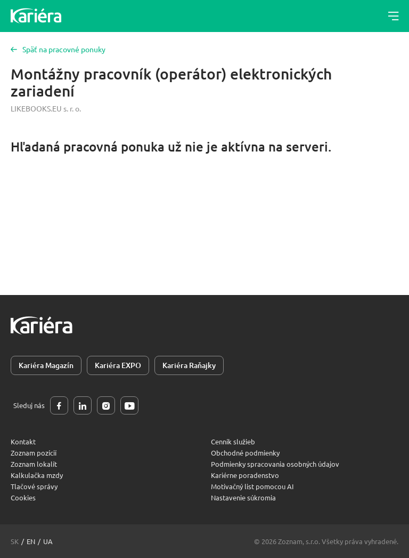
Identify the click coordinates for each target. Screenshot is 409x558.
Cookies (23, 497)
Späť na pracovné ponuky (58, 49)
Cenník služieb (233, 441)
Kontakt (23, 441)
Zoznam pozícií (33, 452)
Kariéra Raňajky (189, 365)
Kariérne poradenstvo (245, 475)
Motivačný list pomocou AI (252, 486)
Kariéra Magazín (46, 365)
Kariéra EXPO (118, 365)
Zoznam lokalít (34, 463)
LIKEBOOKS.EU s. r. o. (46, 108)
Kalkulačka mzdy (37, 475)
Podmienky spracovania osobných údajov (275, 463)
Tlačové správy (34, 486)
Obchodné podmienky (245, 452)
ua (48, 541)
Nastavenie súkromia (243, 497)
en (31, 541)
